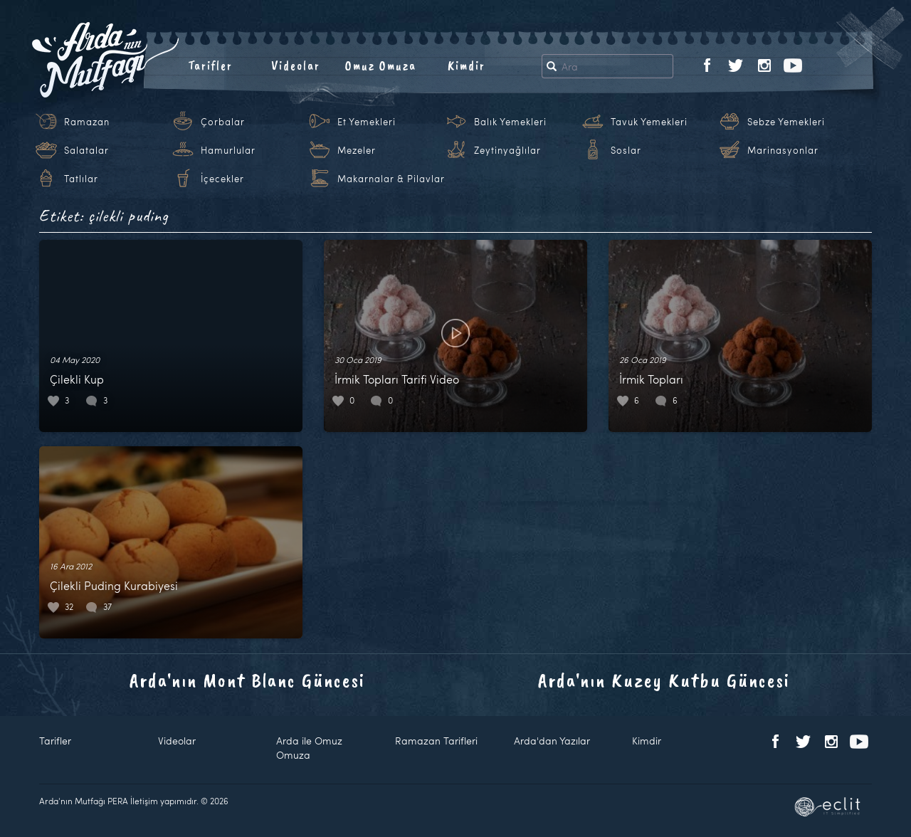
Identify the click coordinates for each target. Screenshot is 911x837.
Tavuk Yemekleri (649, 121)
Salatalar (86, 150)
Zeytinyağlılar (507, 150)
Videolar (295, 65)
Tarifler (210, 65)
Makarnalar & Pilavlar (391, 178)
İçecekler (222, 178)
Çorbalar (223, 121)
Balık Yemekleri (510, 121)
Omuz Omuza (380, 65)
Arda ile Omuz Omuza (309, 748)
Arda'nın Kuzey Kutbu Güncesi (664, 680)
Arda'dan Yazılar (552, 740)
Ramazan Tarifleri (436, 740)
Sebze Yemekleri (786, 121)
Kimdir (466, 65)
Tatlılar (81, 178)
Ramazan (87, 121)
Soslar (626, 150)
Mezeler (356, 150)
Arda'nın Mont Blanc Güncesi (247, 680)
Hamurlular (228, 150)
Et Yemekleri (366, 121)
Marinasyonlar (782, 150)
